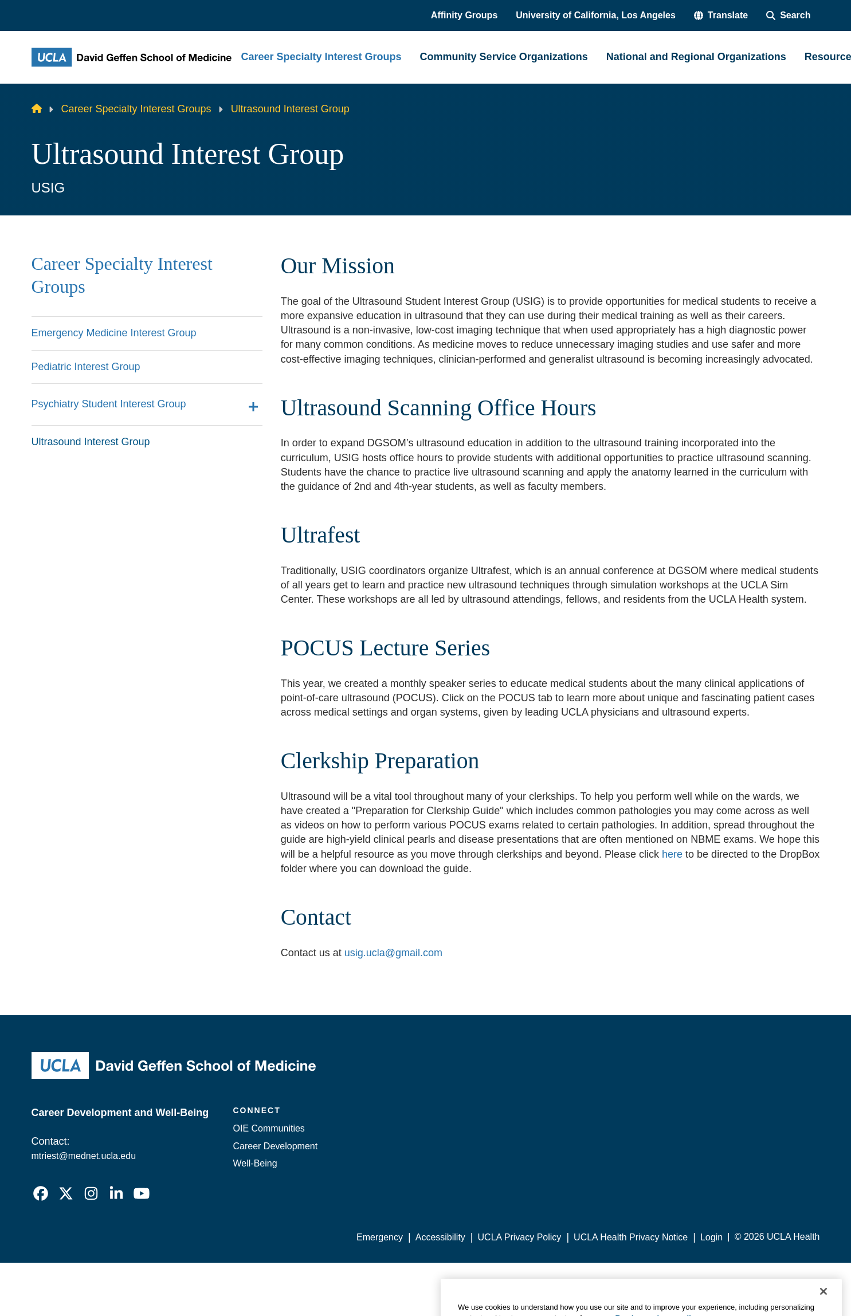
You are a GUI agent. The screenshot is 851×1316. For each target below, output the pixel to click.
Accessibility (440, 1237)
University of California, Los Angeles (596, 15)
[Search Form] (788, 15)
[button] (721, 15)
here (672, 854)
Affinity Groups (464, 15)
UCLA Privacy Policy (520, 1237)
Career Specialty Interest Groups (136, 109)
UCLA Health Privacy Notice (631, 1237)
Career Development (275, 1146)
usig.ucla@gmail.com (393, 952)
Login (711, 1237)
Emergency (379, 1237)
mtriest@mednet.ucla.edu (84, 1156)
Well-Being (255, 1163)
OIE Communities (269, 1128)
